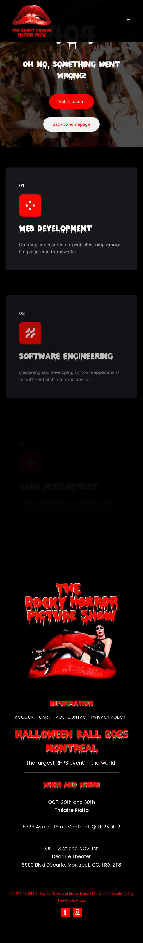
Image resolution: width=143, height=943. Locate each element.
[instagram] (77, 912)
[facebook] (65, 912)
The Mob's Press (71, 900)
